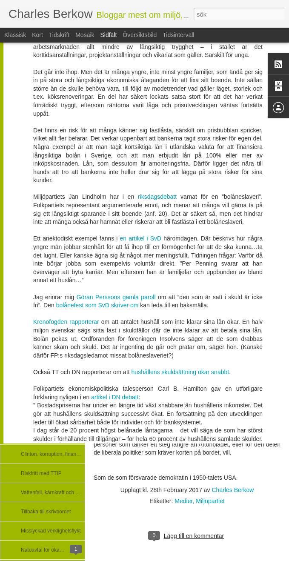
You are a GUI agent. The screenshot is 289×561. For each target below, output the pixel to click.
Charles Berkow (233, 490)
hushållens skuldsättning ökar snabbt (180, 296)
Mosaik (84, 34)
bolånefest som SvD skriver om (98, 229)
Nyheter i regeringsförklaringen (56, 339)
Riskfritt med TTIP (41, 473)
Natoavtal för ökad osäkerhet (53, 550)
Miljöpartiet (210, 501)
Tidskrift (59, 34)
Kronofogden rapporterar (66, 246)
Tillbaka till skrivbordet (46, 512)
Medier (183, 501)
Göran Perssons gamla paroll (117, 221)
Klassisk (15, 34)
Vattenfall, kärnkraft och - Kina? (56, 492)
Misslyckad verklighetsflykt (51, 531)
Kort (37, 34)
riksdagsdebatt (159, 120)
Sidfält (108, 34)
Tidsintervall (178, 34)
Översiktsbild (140, 34)
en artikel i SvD (140, 162)
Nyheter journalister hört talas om (58, 320)
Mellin (103, 386)
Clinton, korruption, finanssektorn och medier (71, 454)
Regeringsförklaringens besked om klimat (67, 301)
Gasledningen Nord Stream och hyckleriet (68, 435)
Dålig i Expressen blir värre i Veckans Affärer (71, 358)
